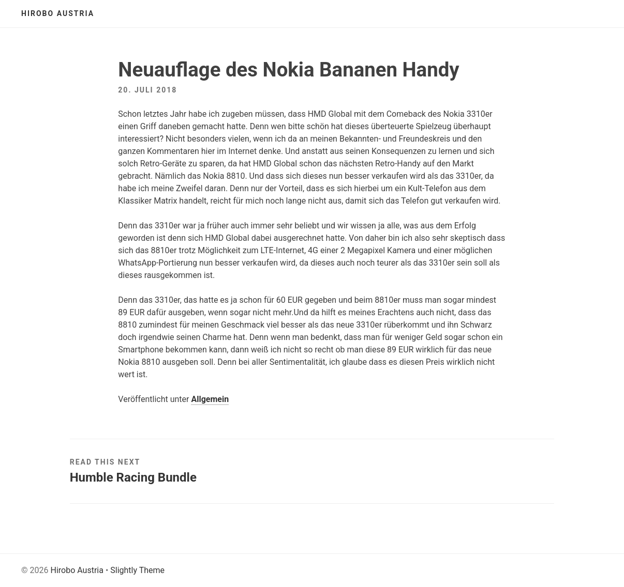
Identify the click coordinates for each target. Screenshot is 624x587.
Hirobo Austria (57, 13)
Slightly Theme (137, 570)
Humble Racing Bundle (133, 477)
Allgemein (210, 399)
